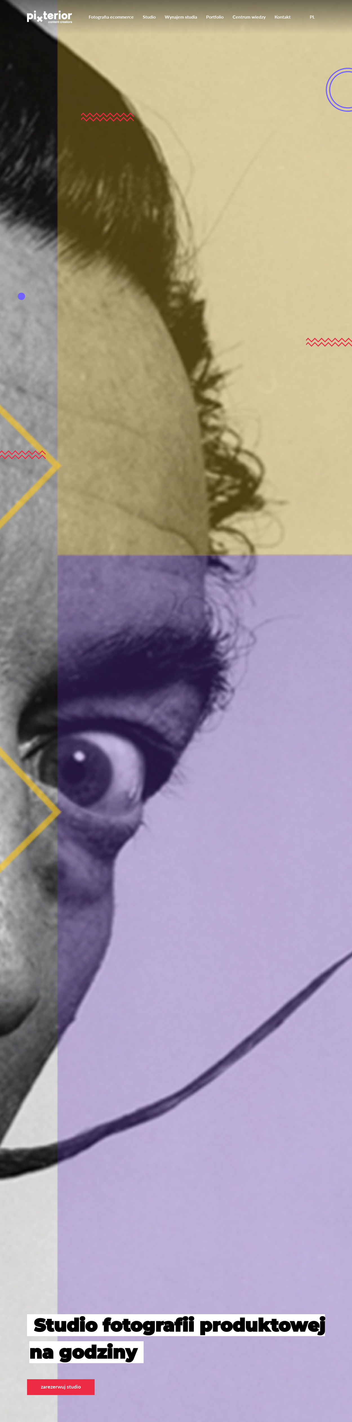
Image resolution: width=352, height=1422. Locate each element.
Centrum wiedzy (249, 16)
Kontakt (283, 16)
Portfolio (215, 16)
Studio (149, 16)
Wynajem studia (181, 16)
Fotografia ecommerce (111, 16)
